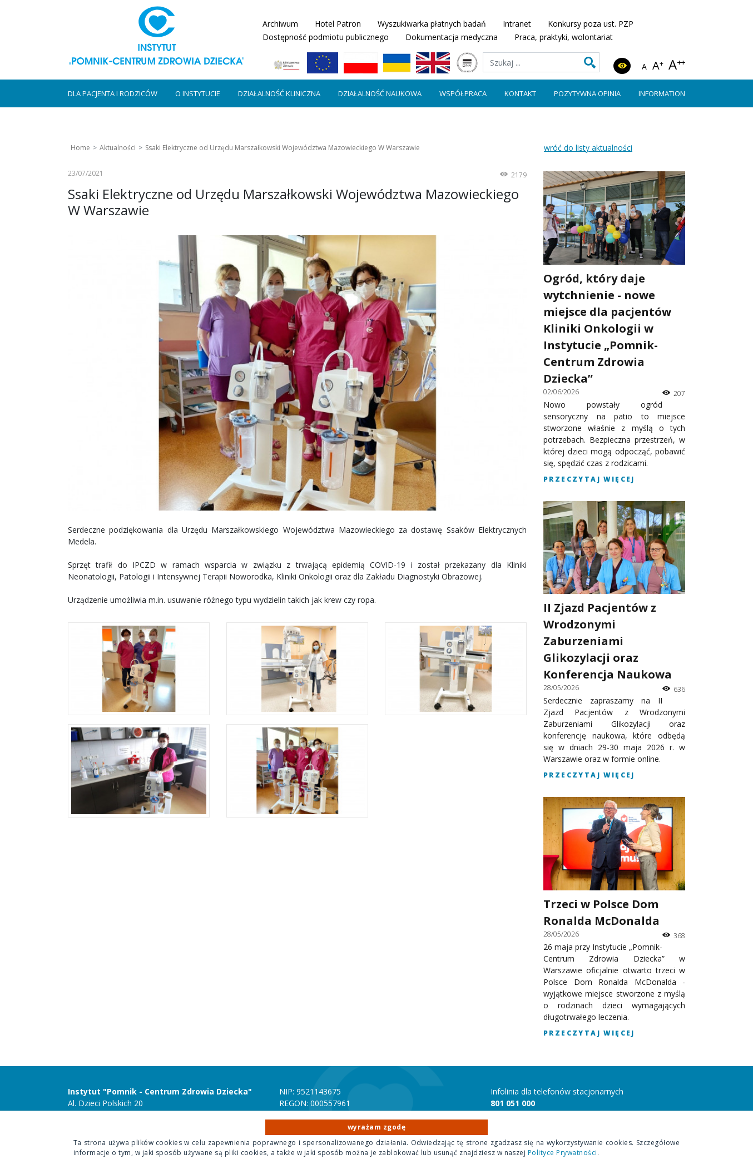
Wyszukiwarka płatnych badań (432, 23)
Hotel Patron (338, 23)
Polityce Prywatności (562, 1152)
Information (661, 93)
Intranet (517, 23)
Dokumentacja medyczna (451, 37)
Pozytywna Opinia (587, 93)
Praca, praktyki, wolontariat (563, 37)
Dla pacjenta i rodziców (112, 93)
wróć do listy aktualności (588, 147)
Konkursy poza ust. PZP (590, 23)
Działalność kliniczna (279, 93)
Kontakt (520, 93)
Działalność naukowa (380, 93)
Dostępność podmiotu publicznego (325, 37)
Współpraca (463, 93)
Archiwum (280, 23)
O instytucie (197, 93)
